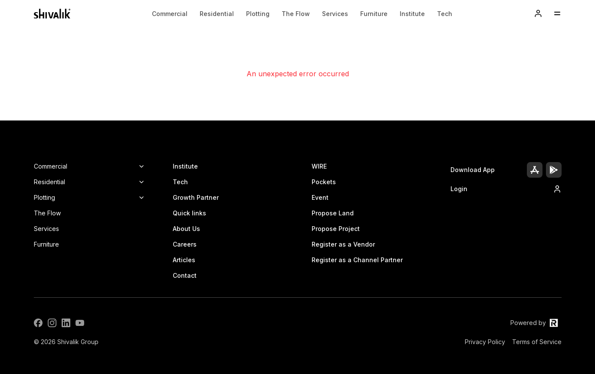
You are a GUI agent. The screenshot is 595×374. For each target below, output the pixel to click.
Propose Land (333, 213)
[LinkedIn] (66, 323)
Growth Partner (196, 197)
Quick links (189, 213)
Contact (185, 275)
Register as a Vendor (343, 244)
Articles (184, 259)
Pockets (324, 181)
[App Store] (534, 170)
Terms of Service (537, 341)
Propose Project (336, 228)
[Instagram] (52, 323)
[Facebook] (38, 323)
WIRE (319, 166)
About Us (186, 228)
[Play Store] (554, 170)
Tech (444, 13)
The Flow (296, 13)
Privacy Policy (485, 341)
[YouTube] (80, 323)
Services (335, 13)
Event (320, 197)
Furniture (374, 13)
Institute (412, 13)
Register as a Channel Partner (357, 259)
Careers (185, 244)
